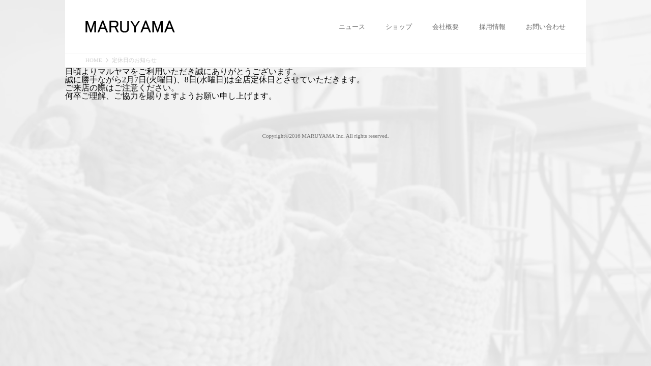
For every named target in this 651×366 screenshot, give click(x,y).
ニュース (352, 26)
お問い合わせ (546, 26)
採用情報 (492, 26)
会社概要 (445, 26)
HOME (93, 60)
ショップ (399, 26)
